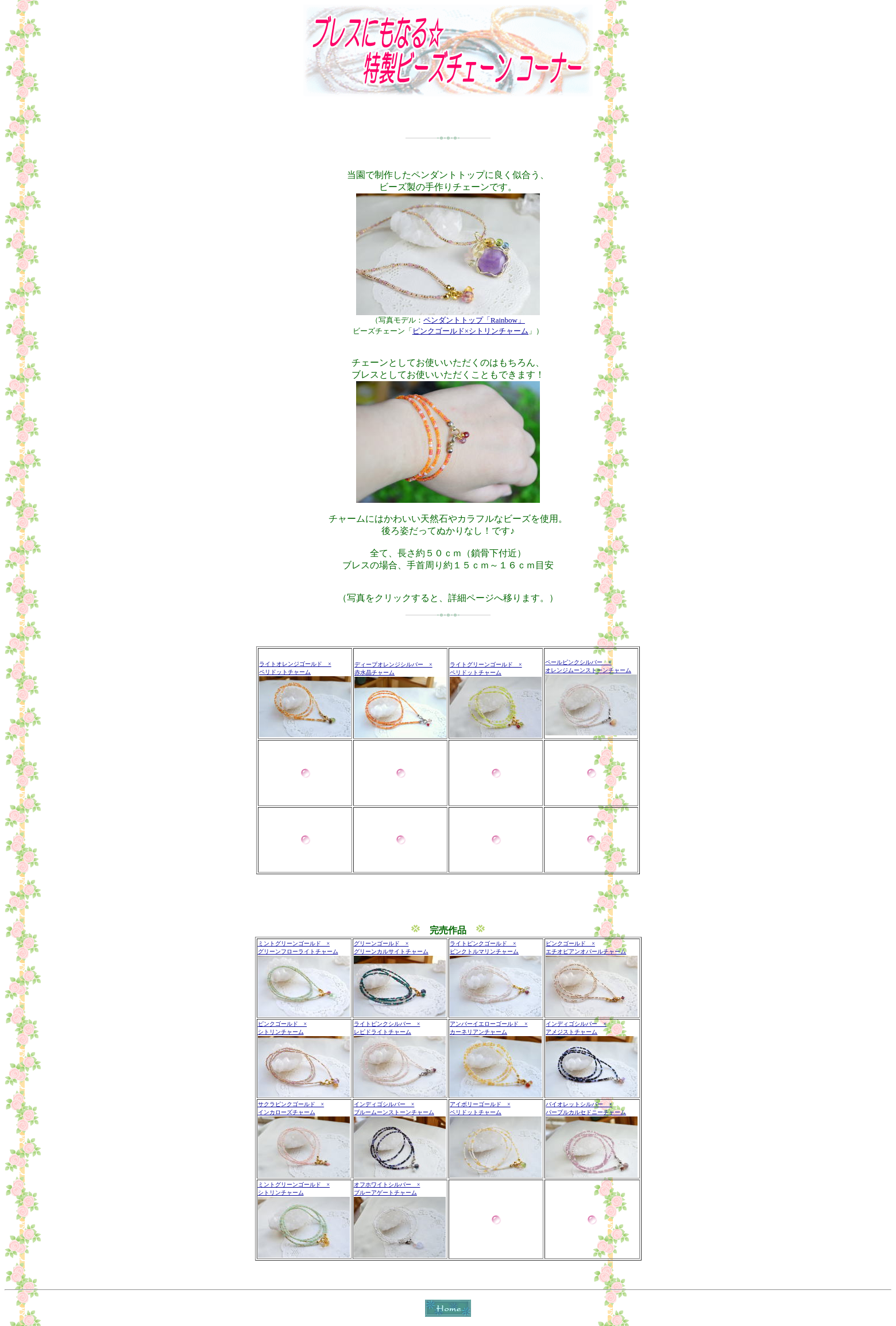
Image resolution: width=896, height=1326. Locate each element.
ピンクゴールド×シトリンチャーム (470, 331)
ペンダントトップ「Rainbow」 (474, 320)
